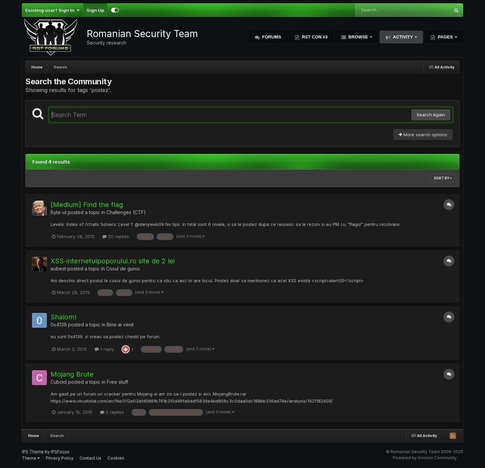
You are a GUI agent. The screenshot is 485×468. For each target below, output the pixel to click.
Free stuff (117, 382)
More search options (423, 134)
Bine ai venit (120, 324)
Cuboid (59, 382)
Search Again (431, 114)
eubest (58, 268)
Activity (403, 36)
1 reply (104, 349)
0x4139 (59, 324)
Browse (358, 36)
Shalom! (63, 317)
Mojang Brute (72, 374)
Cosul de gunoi (123, 268)
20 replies (115, 236)
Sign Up (95, 10)
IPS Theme (33, 451)
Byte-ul (58, 212)
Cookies (115, 458)
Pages (445, 36)
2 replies (112, 412)
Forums (271, 36)
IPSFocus (60, 451)
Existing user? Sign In (52, 10)
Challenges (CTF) (126, 212)
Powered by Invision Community (425, 457)
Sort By (443, 178)
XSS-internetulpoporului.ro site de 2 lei (113, 261)
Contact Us (90, 458)
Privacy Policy (59, 458)
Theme (31, 458)
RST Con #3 (314, 36)
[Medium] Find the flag (87, 205)
